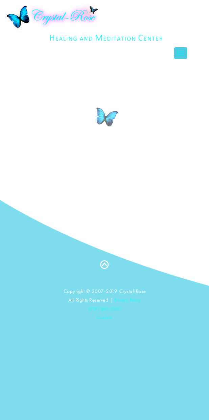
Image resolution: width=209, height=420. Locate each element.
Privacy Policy (127, 300)
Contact (104, 317)
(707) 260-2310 (105, 309)
